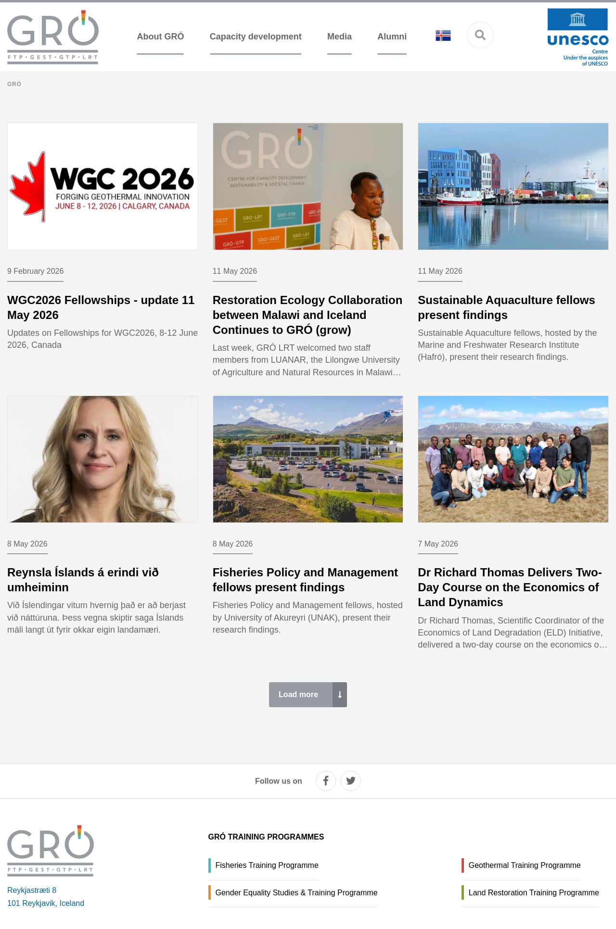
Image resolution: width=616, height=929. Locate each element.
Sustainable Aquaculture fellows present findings (506, 307)
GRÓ (14, 84)
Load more (298, 694)
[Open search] (480, 35)
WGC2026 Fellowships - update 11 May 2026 (100, 307)
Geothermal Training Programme (525, 865)
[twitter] (351, 781)
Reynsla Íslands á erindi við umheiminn (83, 580)
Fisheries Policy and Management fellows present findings (305, 580)
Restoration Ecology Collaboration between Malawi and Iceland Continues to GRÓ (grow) (308, 314)
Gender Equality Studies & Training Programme (297, 893)
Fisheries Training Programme (267, 865)
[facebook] (326, 781)
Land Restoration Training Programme (534, 893)
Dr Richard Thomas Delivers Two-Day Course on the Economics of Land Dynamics (510, 587)
